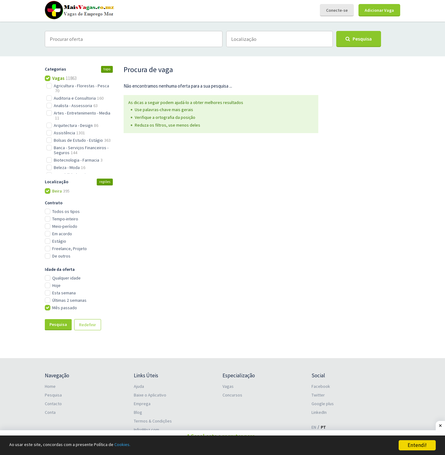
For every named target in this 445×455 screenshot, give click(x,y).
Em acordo (62, 233)
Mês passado (64, 307)
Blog (138, 412)
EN (314, 427)
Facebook (321, 386)
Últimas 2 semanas (69, 300)
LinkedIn (319, 412)
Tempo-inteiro (65, 219)
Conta (50, 412)
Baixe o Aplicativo (150, 395)
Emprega (142, 403)
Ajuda (139, 386)
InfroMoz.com (146, 429)
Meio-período (64, 226)
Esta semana (64, 293)
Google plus (323, 403)
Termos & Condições (153, 421)
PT (323, 427)
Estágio (59, 241)
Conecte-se (337, 10)
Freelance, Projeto (69, 248)
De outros (61, 256)
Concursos (232, 395)
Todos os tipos (66, 211)
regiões (104, 181)
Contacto (53, 403)
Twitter (318, 395)
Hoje (56, 285)
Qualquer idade (66, 278)
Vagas (228, 386)
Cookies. (141, 445)
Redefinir (87, 324)
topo (107, 69)
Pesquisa (58, 324)
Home (50, 386)
